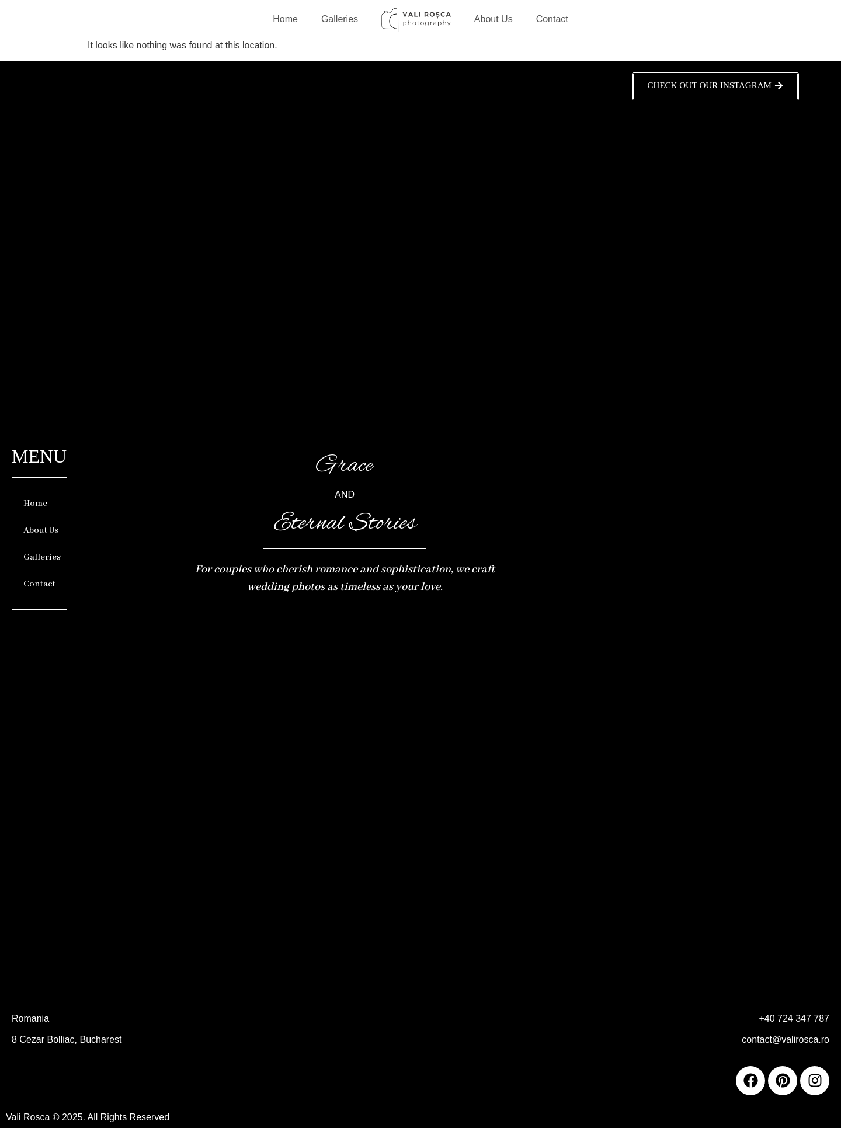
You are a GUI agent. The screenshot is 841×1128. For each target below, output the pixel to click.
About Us (493, 19)
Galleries (339, 19)
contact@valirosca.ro (785, 1039)
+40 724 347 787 (794, 1018)
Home (285, 19)
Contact (552, 19)
